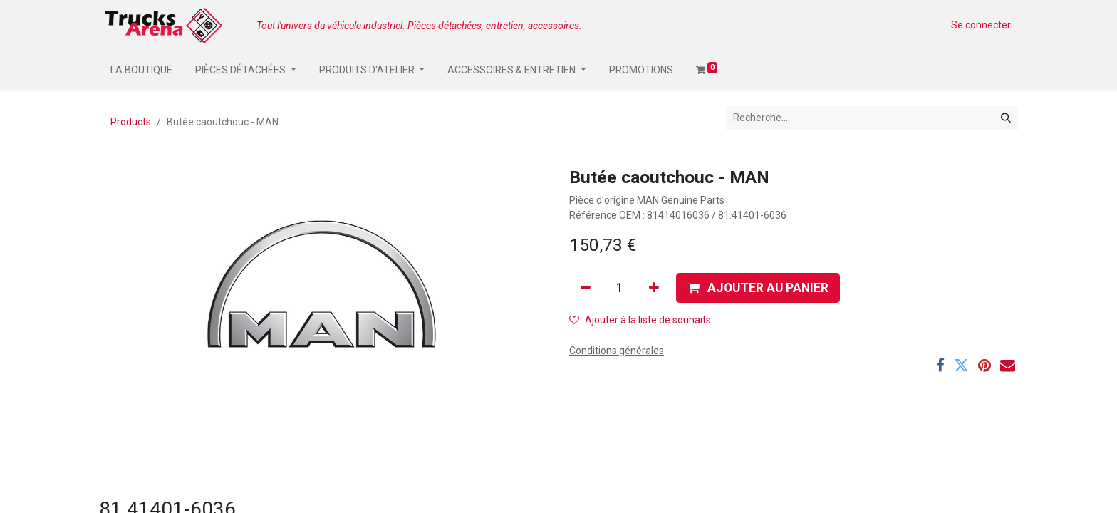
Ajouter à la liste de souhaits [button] (640, 320)
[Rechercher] (1006, 118)
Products (130, 122)
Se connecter (981, 25)
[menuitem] (141, 70)
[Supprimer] (585, 288)
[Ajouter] (654, 288)
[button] (758, 288)
